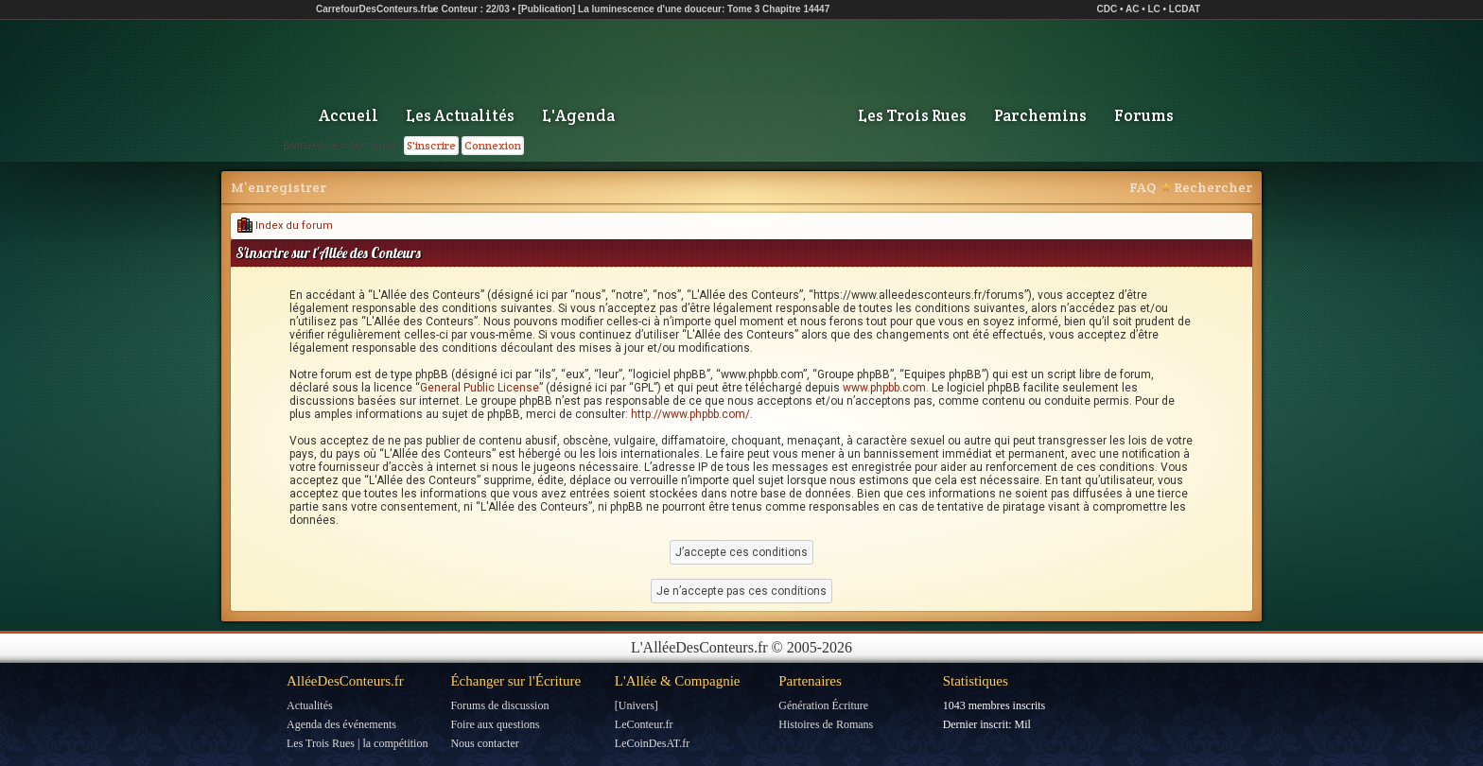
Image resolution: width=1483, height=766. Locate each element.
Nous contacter (484, 743)
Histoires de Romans (825, 724)
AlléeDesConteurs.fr (345, 680)
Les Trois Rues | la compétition (357, 743)
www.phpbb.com (884, 387)
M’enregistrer (278, 187)
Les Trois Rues (912, 115)
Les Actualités (460, 115)
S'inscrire (431, 145)
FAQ (1142, 187)
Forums (1144, 115)
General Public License (479, 387)
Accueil (348, 115)
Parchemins (1040, 115)
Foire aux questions (494, 724)
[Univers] (636, 705)
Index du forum (285, 225)
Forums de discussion (499, 705)
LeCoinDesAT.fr (652, 743)
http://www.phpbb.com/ (690, 414)
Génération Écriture (823, 705)
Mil (1023, 724)
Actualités (310, 705)
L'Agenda (578, 115)
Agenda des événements (341, 724)
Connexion (492, 145)
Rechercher (1213, 187)
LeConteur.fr (644, 724)
